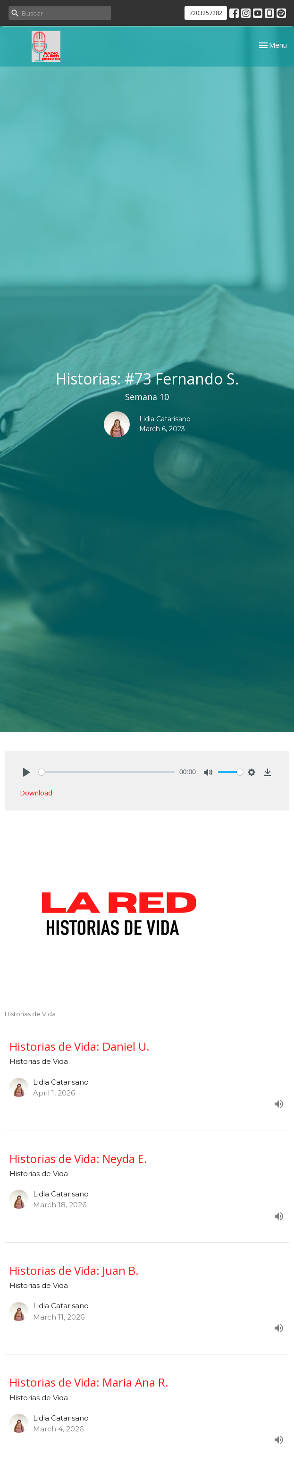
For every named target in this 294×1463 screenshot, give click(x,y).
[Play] (26, 772)
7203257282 (205, 12)
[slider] (107, 772)
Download (36, 792)
